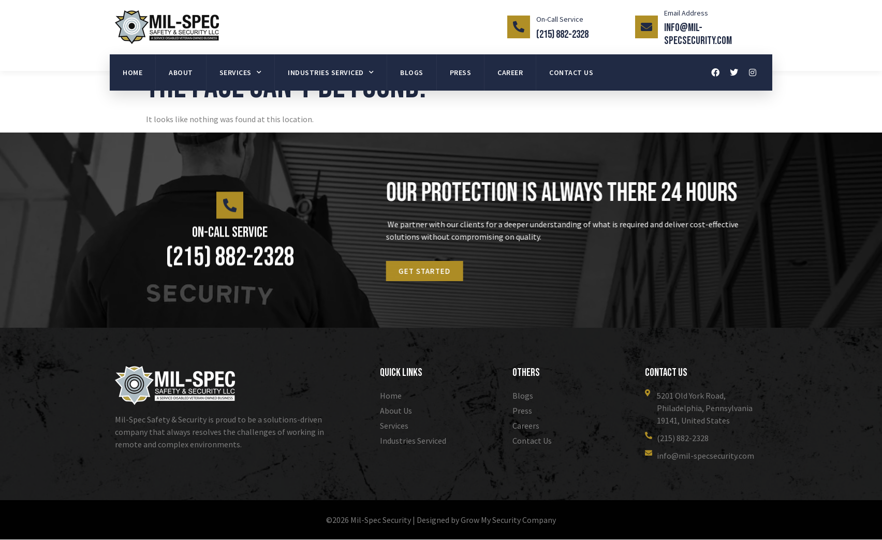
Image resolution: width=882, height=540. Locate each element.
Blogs (411, 72)
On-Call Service (559, 19)
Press (461, 72)
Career (510, 72)
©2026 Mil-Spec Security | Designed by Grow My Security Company (441, 520)
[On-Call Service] (518, 27)
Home (132, 72)
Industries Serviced (331, 72)
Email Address (686, 13)
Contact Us (571, 72)
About (181, 72)
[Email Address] (646, 27)
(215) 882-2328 (562, 34)
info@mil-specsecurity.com (698, 34)
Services (240, 72)
